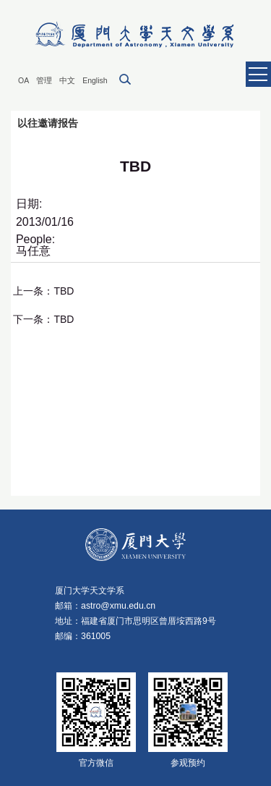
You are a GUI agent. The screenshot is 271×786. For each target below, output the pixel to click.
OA (23, 80)
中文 (67, 80)
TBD (63, 291)
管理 (44, 80)
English (94, 80)
